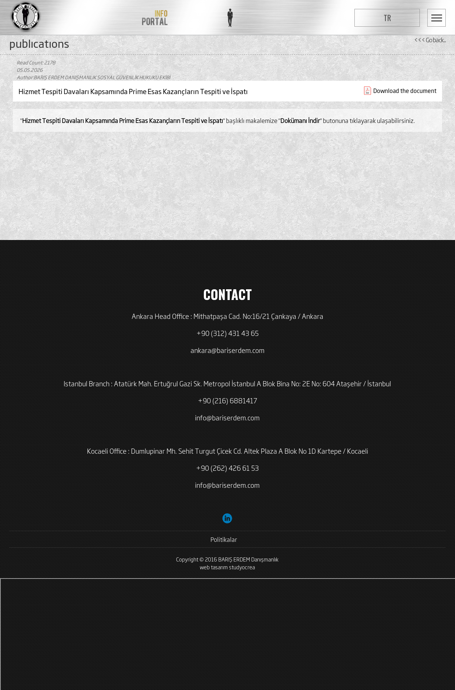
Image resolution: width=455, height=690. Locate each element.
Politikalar (223, 539)
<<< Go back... (430, 39)
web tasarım (214, 567)
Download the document (405, 90)
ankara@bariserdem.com (227, 350)
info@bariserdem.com (227, 417)
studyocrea (242, 567)
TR (387, 17)
